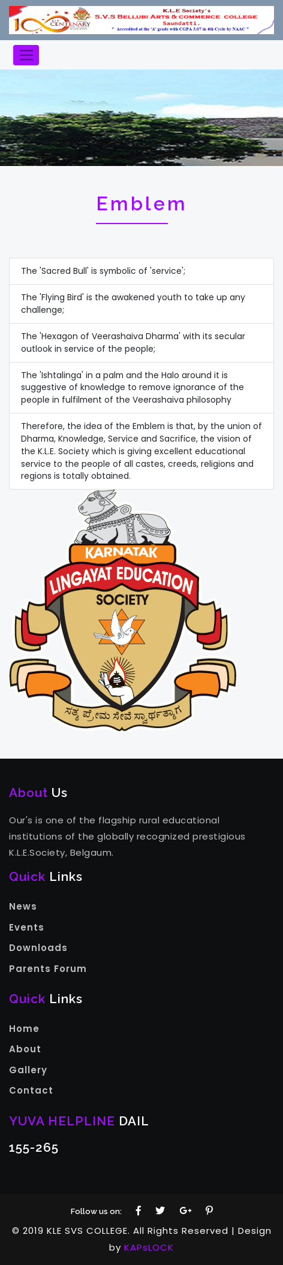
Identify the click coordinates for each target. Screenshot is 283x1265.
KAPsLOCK (149, 1247)
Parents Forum (48, 968)
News (23, 906)
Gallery (28, 1070)
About (25, 1049)
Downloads (38, 947)
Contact (31, 1090)
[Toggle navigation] (26, 55)
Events (26, 927)
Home (24, 1028)
